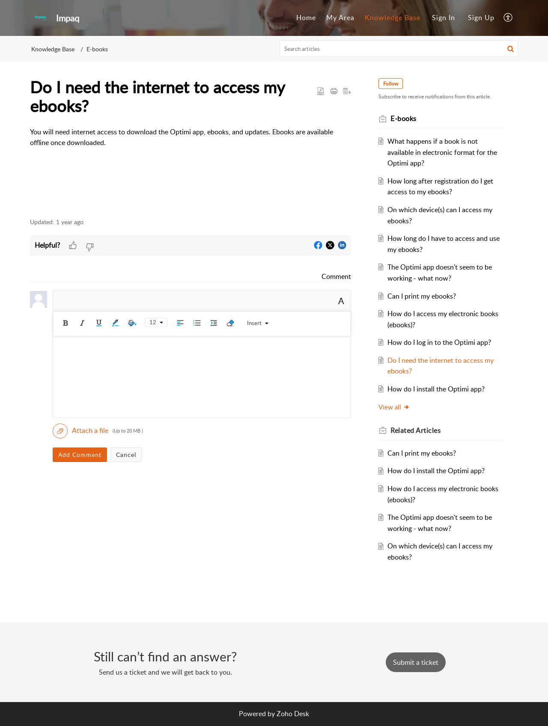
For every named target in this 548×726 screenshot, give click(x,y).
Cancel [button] (126, 454)
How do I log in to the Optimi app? (439, 342)
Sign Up (481, 17)
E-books (97, 49)
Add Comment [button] (79, 454)
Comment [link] (336, 276)
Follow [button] (390, 83)
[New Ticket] (416, 662)
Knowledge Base (392, 17)
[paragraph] (190, 137)
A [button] (341, 301)
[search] (399, 49)
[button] (508, 18)
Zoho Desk (293, 713)
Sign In (443, 17)
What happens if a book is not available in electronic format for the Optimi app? (442, 152)
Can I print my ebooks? (421, 296)
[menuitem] (306, 18)
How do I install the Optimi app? (436, 389)
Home (306, 17)
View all (394, 407)
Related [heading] (415, 430)
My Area (340, 17)
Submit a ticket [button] (415, 662)
